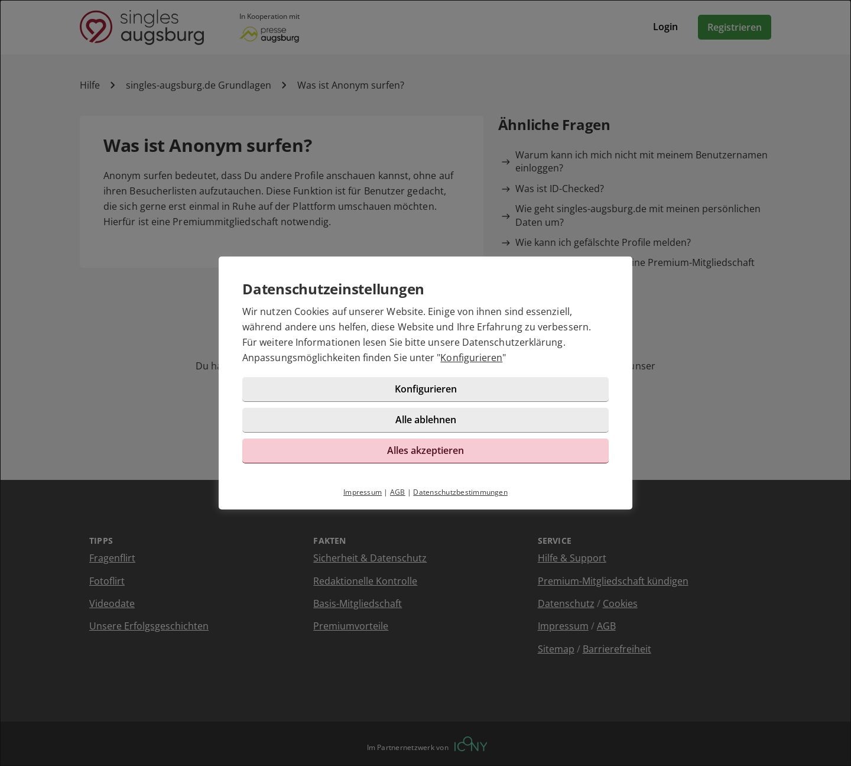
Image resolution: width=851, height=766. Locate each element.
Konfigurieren (471, 357)
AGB (397, 492)
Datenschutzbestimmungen (460, 492)
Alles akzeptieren (425, 450)
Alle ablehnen (425, 419)
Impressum (362, 492)
